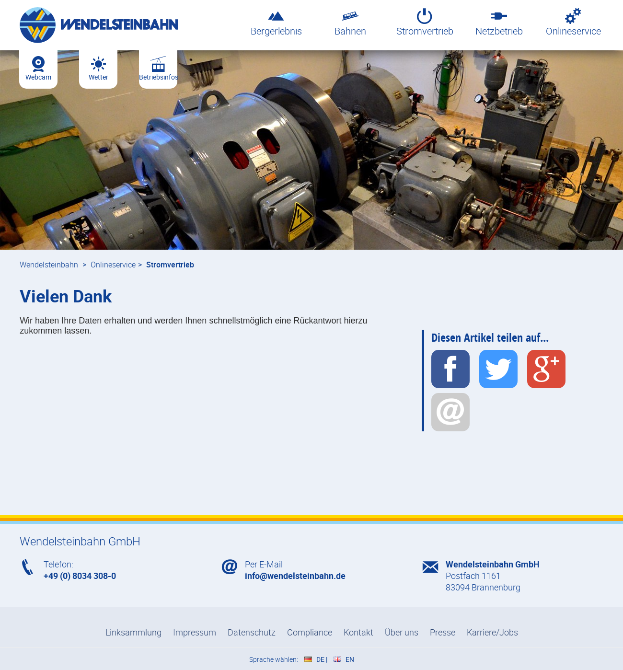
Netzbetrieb (499, 22)
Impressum (194, 632)
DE (320, 659)
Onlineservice (573, 22)
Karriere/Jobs (492, 632)
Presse (442, 632)
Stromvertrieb (425, 22)
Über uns (401, 632)
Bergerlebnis (276, 22)
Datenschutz (252, 632)
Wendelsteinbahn (49, 264)
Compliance (309, 632)
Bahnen (351, 22)
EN (350, 659)
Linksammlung (133, 632)
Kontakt (358, 632)
